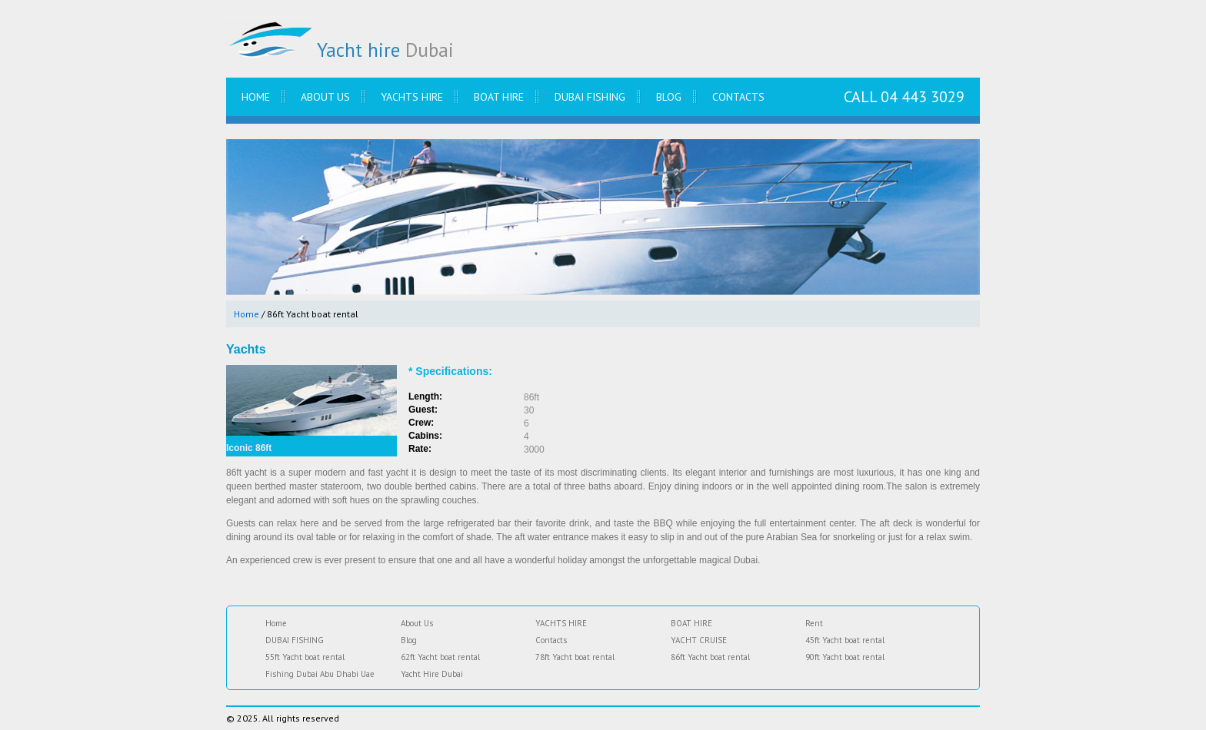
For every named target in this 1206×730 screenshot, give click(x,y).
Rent (814, 623)
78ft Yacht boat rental (575, 657)
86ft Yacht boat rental (710, 657)
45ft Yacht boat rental (845, 640)
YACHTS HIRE (412, 97)
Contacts (738, 97)
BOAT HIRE (499, 97)
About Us (325, 97)
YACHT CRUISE (699, 640)
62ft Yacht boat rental (440, 657)
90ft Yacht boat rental (845, 657)
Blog (668, 97)
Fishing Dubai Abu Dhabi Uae (320, 674)
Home (256, 97)
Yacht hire (340, 50)
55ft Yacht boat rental (305, 657)
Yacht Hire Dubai (432, 674)
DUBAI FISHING (590, 97)
